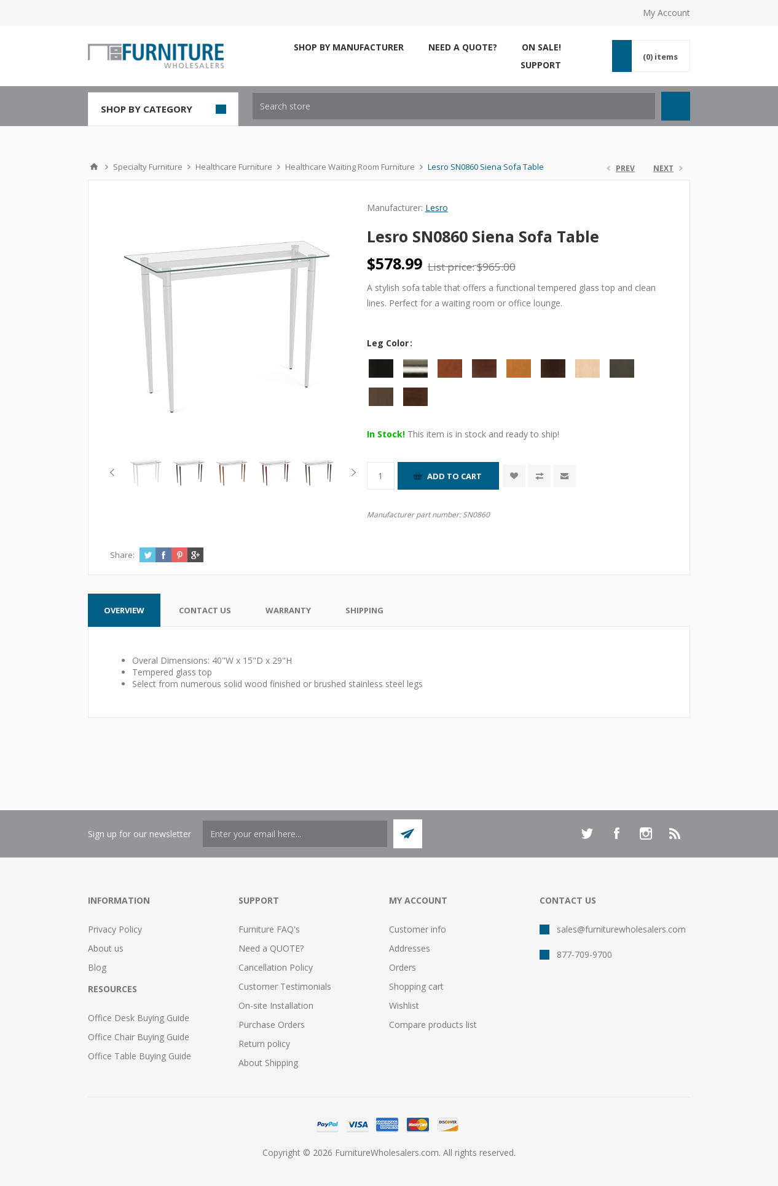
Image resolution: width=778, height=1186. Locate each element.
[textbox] (454, 106)
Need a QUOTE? (271, 948)
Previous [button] (114, 472)
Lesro (436, 207)
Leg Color (389, 343)
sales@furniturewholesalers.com (621, 929)
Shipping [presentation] (364, 610)
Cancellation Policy (275, 967)
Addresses (409, 948)
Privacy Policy (115, 929)
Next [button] (351, 472)
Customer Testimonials (284, 986)
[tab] (124, 610)
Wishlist (404, 1005)
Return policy (264, 1043)
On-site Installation (275, 1005)
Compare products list (433, 1024)
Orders (402, 967)
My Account (666, 12)
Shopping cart (416, 986)
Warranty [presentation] (288, 610)
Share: (122, 554)
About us (106, 948)
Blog (97, 967)
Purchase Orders (271, 1024)
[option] (146, 472)
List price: (451, 267)
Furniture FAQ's (269, 929)
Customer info (417, 929)
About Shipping (268, 1063)
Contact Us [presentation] (205, 610)
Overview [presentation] (124, 610)
